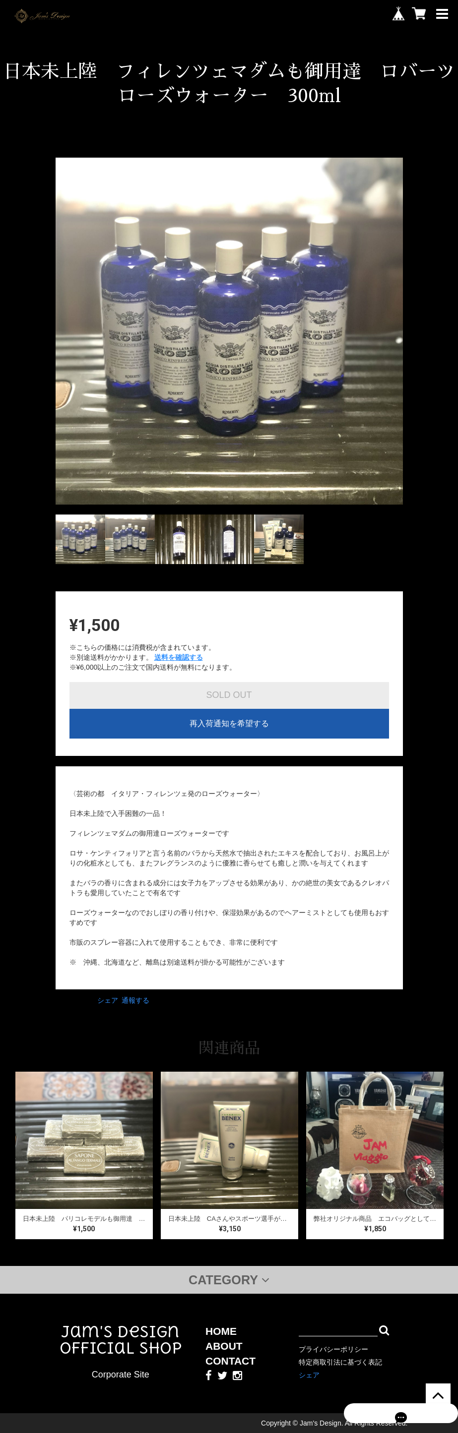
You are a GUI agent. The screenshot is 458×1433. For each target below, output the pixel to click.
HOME (221, 1331)
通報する (135, 1000)
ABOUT (224, 1346)
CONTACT (230, 1361)
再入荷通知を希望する (229, 723)
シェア (107, 1000)
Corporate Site (120, 1374)
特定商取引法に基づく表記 (340, 1362)
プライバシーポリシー (333, 1349)
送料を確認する (178, 657)
